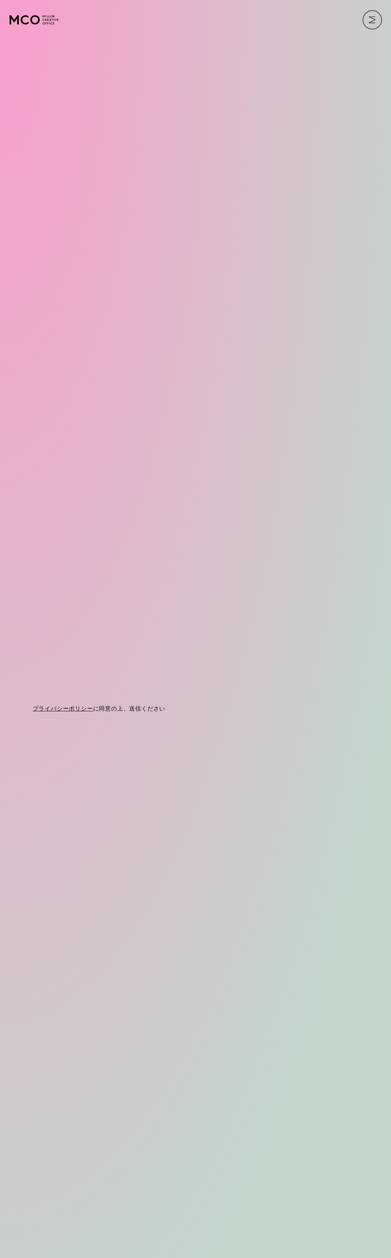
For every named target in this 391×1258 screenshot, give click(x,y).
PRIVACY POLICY (45, 1215)
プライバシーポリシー (63, 729)
